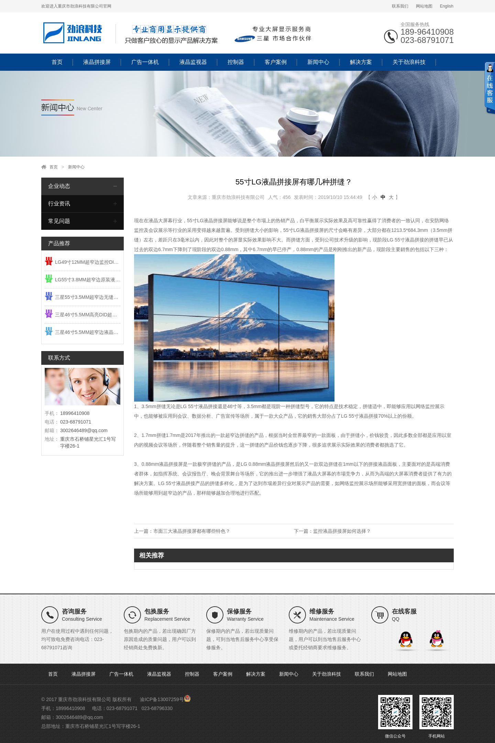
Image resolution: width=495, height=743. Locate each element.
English (446, 6)
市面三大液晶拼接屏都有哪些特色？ (191, 531)
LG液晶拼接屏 (212, 220)
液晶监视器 (193, 62)
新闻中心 (318, 62)
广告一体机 (145, 62)
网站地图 (424, 6)
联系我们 (400, 6)
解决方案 (361, 62)
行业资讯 (59, 203)
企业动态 (59, 186)
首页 (57, 62)
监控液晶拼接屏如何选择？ (342, 531)
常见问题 (59, 221)
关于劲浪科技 (409, 62)
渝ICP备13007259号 (162, 699)
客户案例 (276, 62)
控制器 (236, 62)
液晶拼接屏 (97, 62)
